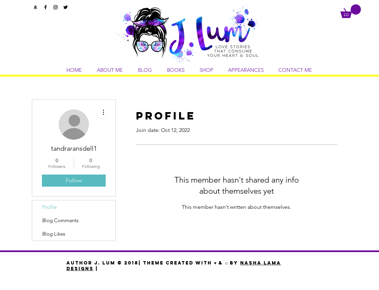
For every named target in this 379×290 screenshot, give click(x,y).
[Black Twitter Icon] (65, 7)
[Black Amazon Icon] (35, 7)
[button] (350, 11)
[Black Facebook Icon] (45, 7)
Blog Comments (60, 220)
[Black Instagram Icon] (55, 7)
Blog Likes (53, 234)
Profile (49, 207)
